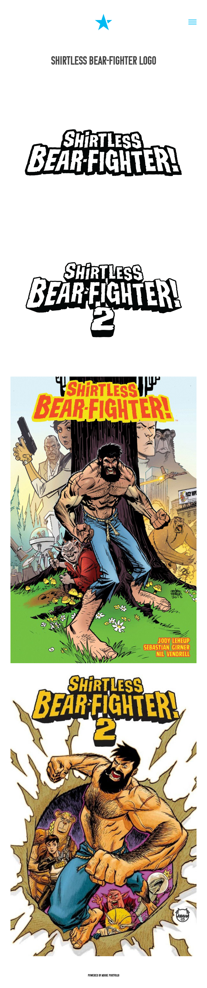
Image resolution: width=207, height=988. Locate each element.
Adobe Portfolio (110, 975)
